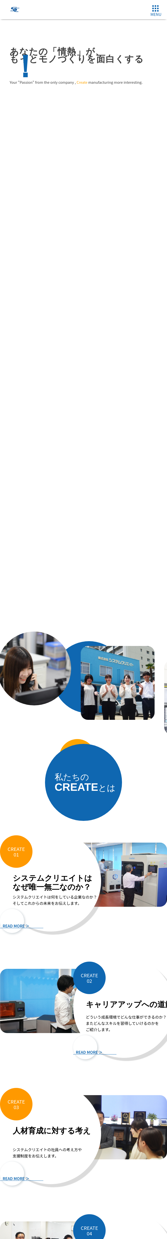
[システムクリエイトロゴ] (14, 13)
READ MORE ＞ (16, 926)
